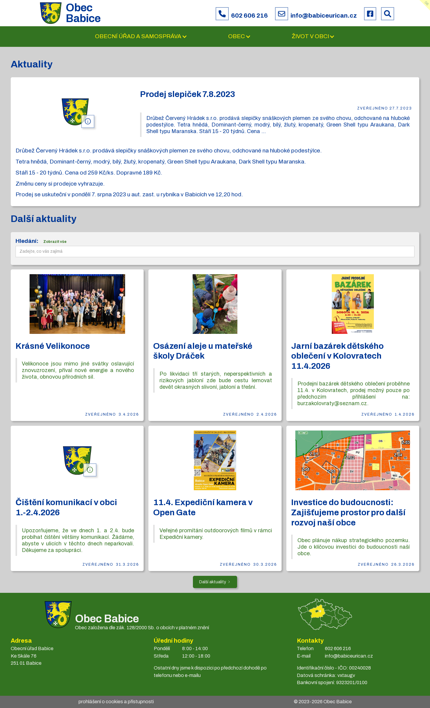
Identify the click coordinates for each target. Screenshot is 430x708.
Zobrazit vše (55, 242)
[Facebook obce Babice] (370, 13)
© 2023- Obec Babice (323, 701)
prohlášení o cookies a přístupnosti (116, 701)
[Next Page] (215, 582)
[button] (141, 36)
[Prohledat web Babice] (387, 13)
